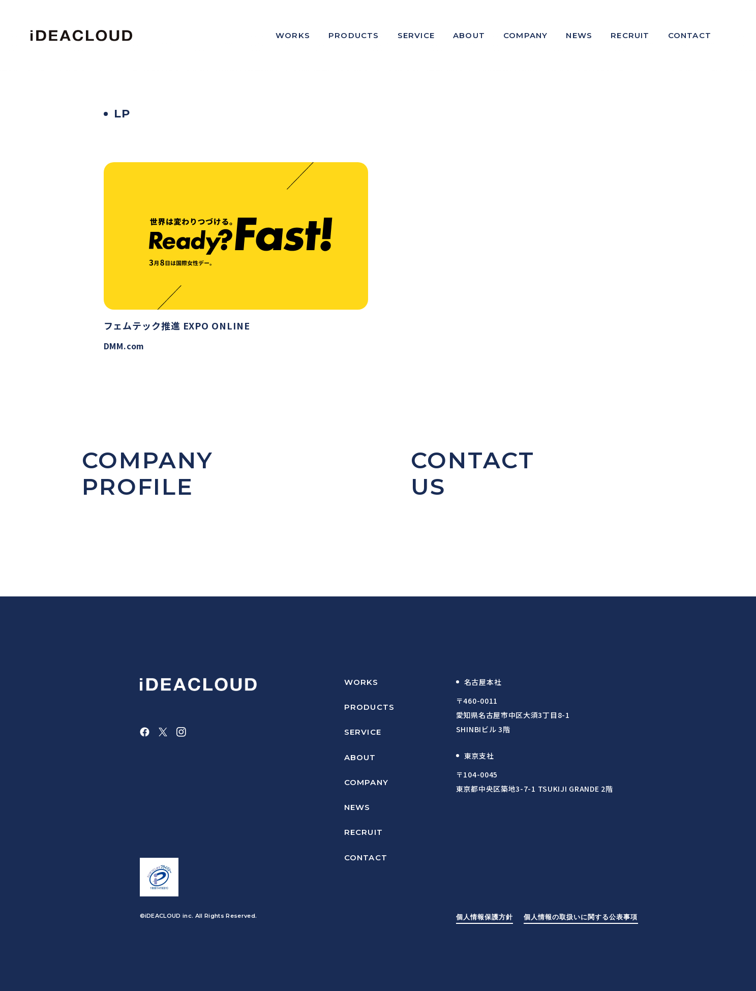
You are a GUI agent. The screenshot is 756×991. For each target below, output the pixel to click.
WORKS (361, 682)
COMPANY (366, 782)
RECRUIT (363, 832)
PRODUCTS (369, 707)
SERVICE (362, 732)
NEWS (357, 807)
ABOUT (360, 757)
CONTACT (365, 857)
